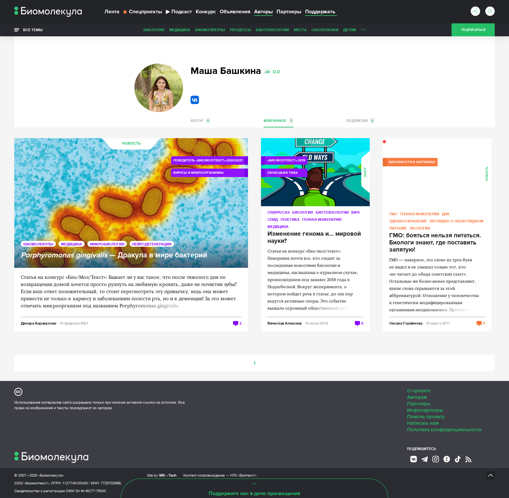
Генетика (290, 219)
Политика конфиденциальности (444, 430)
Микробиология (107, 244)
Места (254, 30)
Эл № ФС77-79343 (90, 491)
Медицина (133, 30)
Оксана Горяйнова (405, 323)
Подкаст (179, 11)
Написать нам (423, 423)
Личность (325, 30)
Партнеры (289, 11)
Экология (419, 228)
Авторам (417, 397)
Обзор (365, 172)
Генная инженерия (321, 219)
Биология (108, 30)
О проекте (418, 391)
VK (195, 100)
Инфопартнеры (425, 410)
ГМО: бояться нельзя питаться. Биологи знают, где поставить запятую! (435, 243)
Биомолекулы (164, 30)
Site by (162, 475)
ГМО (393, 214)
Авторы (263, 11)
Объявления (235, 11)
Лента (112, 11)
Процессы (194, 30)
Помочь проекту (426, 417)
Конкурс (206, 11)
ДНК (446, 214)
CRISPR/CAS (278, 212)
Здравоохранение (408, 221)
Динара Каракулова (38, 323)
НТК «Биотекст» (243, 475)
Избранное (278, 120)
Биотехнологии (226, 30)
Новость (131, 143)
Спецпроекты (142, 11)
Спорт (346, 30)
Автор (200, 120)
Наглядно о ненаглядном (385, 30)
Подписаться (473, 30)
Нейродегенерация (151, 244)
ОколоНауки (279, 30)
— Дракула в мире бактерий (114, 255)
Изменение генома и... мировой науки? (314, 238)
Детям (303, 30)
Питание (398, 228)
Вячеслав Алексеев (284, 323)
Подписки (360, 120)
